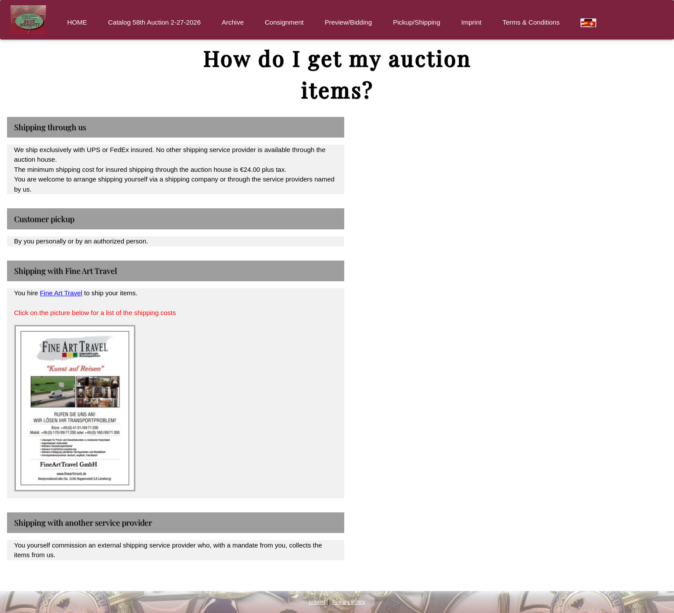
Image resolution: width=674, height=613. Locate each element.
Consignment (284, 22)
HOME (77, 22)
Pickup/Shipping (416, 22)
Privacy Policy (348, 602)
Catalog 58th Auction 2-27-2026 (154, 22)
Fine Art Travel (61, 293)
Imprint (471, 22)
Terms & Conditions (530, 22)
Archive (233, 22)
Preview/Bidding (348, 22)
